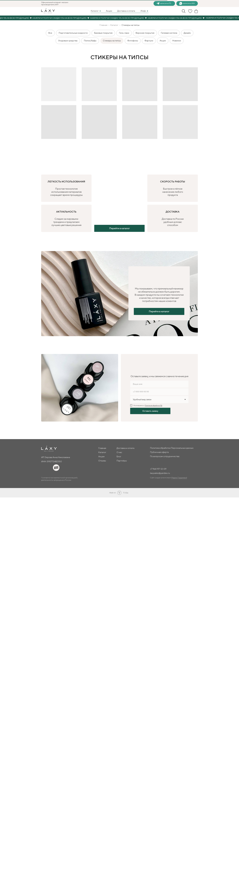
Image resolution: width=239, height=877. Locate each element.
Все (50, 30)
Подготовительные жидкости (73, 30)
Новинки (176, 38)
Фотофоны (132, 38)
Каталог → (23, 21)
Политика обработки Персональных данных (24, 482)
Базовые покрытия (103, 30)
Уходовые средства (67, 38)
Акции (163, 38)
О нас (30, 467)
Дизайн (187, 30)
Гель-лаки (124, 30)
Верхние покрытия (145, 30)
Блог (29, 470)
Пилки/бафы (90, 38)
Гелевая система (169, 30)
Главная (11, 463)
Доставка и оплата (36, 463)
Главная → (13, 21)
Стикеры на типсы (112, 38)
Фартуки (148, 38)
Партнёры (32, 474)
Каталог (11, 467)
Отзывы (11, 474)
